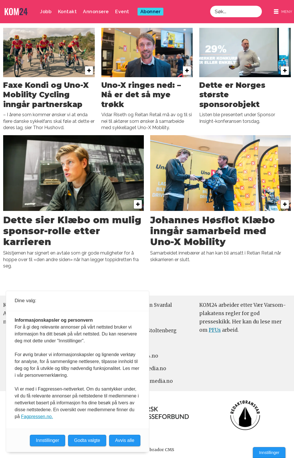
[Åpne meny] (283, 11)
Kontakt (67, 11)
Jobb (45, 11)
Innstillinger (269, 452)
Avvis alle (124, 440)
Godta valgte (87, 440)
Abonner (150, 11)
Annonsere (96, 11)
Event (122, 11)
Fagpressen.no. (37, 416)
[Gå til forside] (16, 11)
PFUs (215, 330)
